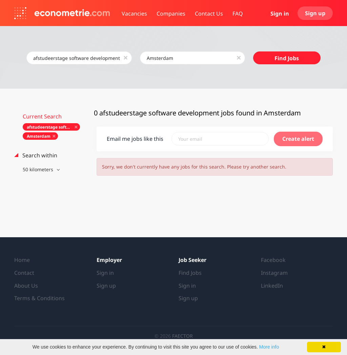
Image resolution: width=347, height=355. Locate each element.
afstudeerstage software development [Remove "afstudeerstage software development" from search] (53, 127)
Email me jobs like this (135, 138)
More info (269, 347)
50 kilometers (39, 169)
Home (22, 260)
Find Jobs (286, 58)
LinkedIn (272, 285)
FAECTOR (182, 336)
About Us (26, 285)
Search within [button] (39, 155)
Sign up (315, 13)
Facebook (273, 260)
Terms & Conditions (39, 298)
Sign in (279, 13)
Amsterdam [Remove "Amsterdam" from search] (38, 136)
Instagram (274, 272)
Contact (24, 272)
